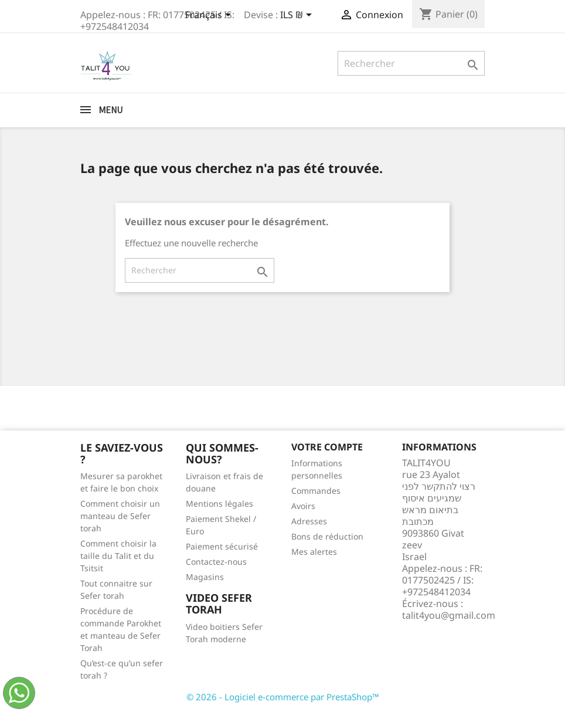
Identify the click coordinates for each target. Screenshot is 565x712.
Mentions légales (219, 503)
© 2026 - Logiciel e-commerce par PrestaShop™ (282, 697)
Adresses (309, 521)
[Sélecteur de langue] (210, 16)
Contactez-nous (216, 561)
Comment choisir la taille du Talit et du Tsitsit (118, 556)
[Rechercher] (411, 63)
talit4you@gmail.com (448, 615)
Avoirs (303, 505)
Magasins (205, 576)
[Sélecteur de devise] (298, 16)
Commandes (316, 490)
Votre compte (327, 446)
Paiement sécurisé (222, 546)
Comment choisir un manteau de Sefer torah (120, 516)
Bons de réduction (327, 536)
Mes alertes (314, 551)
